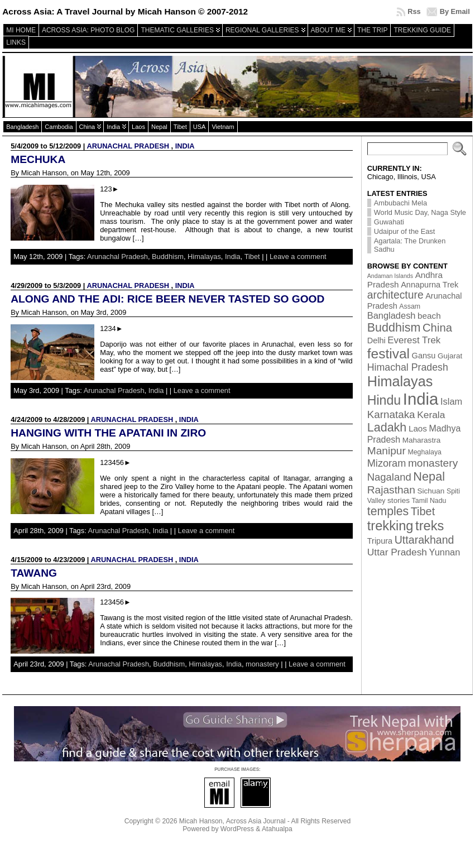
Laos (138, 126)
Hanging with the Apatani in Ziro (108, 433)
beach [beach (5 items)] (429, 315)
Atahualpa (277, 829)
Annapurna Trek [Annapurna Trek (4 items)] (429, 284)
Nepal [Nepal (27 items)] (429, 476)
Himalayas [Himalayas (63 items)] (400, 381)
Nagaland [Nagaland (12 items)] (389, 477)
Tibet (180, 126)
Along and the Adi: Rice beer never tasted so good (167, 299)
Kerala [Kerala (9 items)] (431, 414)
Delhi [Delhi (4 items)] (376, 340)
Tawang (34, 573)
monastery (262, 664)
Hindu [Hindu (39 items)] (384, 400)
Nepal (159, 126)
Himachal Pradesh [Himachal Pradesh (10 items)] (407, 367)
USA (199, 126)
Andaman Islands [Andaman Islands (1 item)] (390, 275)
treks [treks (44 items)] (429, 526)
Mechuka (38, 159)
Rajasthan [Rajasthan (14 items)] (391, 490)
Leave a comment (298, 256)
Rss (413, 11)
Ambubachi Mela (400, 203)
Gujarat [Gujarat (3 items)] (450, 356)
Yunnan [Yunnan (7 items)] (444, 552)
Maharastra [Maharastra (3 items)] (421, 440)
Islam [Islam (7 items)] (451, 401)
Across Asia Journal (256, 821)
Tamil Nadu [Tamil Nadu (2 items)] (429, 501)
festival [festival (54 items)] (388, 353)
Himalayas (204, 256)
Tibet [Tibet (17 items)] (423, 511)
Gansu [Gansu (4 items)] (424, 355)
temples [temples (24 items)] (388, 511)
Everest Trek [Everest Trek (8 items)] (413, 340)
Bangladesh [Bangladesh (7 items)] (391, 315)
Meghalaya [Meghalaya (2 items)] (424, 452)
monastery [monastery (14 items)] (433, 463)
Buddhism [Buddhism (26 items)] (394, 327)
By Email (455, 11)
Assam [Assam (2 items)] (409, 306)
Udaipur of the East (404, 231)
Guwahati (389, 222)
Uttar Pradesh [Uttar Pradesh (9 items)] (397, 552)
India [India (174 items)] (421, 399)
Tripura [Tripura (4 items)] (379, 540)
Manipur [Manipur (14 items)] (386, 451)
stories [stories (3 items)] (398, 500)
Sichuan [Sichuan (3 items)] (430, 491)
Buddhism (168, 256)
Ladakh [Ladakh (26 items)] (387, 427)
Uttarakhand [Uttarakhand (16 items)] (424, 540)
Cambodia (59, 126)
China (87, 126)
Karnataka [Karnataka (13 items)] (391, 414)
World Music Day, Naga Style (420, 212)
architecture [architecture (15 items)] (395, 295)
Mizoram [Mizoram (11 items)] (386, 463)
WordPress (237, 829)
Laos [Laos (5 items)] (418, 428)
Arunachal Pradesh (128, 146)
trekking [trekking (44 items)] (390, 526)
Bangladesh (22, 126)
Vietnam (223, 126)
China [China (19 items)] (437, 328)
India (113, 126)
